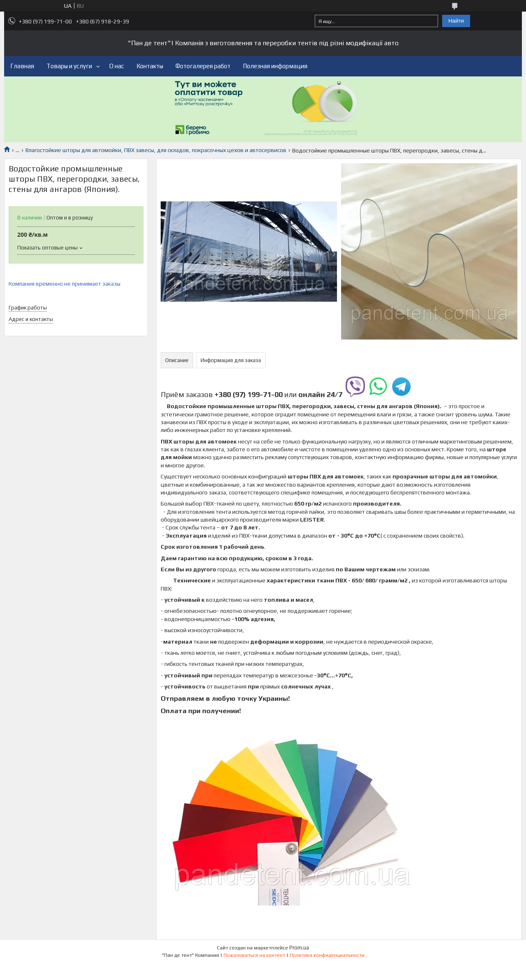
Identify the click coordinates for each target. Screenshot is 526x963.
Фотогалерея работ (203, 65)
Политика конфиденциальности (327, 955)
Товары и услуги (69, 65)
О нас (116, 65)
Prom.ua (299, 948)
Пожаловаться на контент (254, 955)
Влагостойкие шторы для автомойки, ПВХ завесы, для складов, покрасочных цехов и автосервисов (155, 150)
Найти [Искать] (456, 21)
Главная (22, 65)
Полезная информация (275, 65)
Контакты (149, 65)
